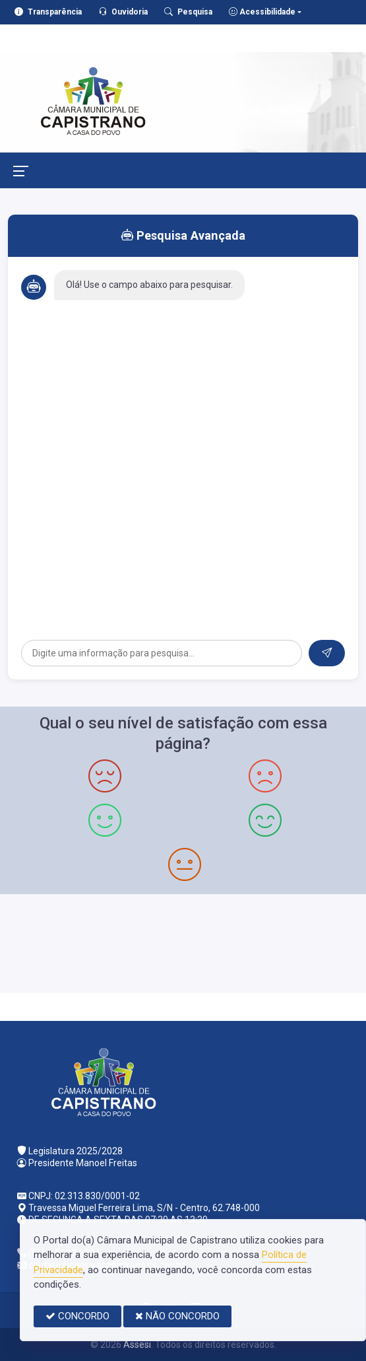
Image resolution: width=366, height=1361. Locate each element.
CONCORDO (77, 1316)
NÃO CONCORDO (177, 1316)
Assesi (137, 1344)
